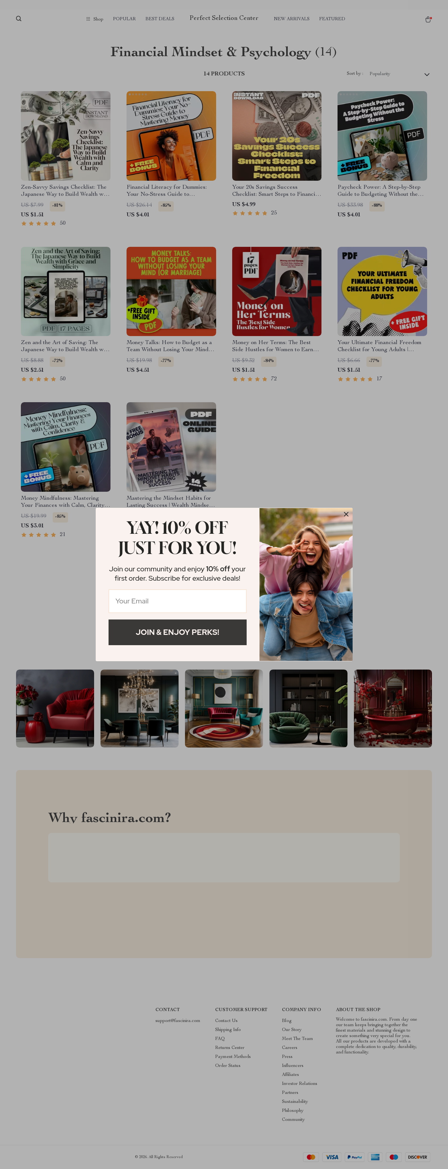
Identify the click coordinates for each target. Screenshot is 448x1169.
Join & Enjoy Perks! (177, 632)
